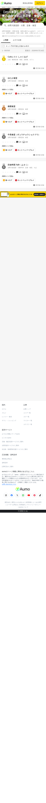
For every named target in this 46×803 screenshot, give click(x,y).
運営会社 (7, 681)
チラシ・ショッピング (9, 599)
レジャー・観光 (7, 596)
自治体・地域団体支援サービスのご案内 (15, 628)
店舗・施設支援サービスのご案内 (12, 620)
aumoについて (23, 686)
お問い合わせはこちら (9, 663)
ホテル (4, 588)
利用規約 (22, 684)
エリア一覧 (27, 592)
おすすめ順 (17, 40)
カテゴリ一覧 (28, 603)
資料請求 (5, 642)
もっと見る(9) (23, 524)
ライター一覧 (28, 599)
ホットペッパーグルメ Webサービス (21, 574)
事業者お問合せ (7, 638)
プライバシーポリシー (33, 684)
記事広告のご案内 (7, 645)
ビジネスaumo (6, 617)
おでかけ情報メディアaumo (11, 613)
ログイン (39, 3)
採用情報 (28, 681)
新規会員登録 (28, 3)
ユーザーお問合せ (12, 684)
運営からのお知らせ (18, 681)
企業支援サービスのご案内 (10, 624)
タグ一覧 (26, 596)
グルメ (4, 592)
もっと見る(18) (23, 484)
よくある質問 (37, 681)
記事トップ (27, 588)
